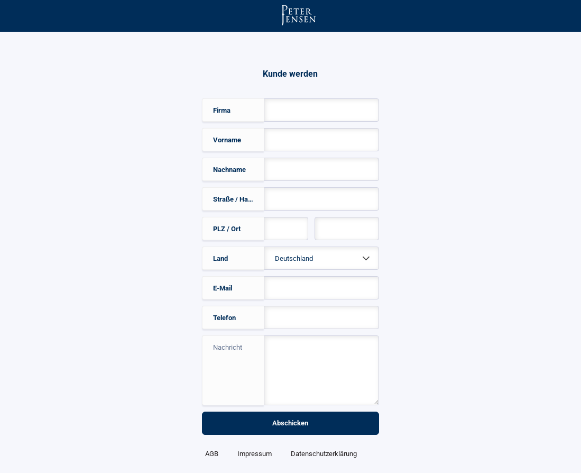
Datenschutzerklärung (324, 454)
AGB (211, 454)
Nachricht (227, 347)
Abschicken (290, 423)
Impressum (254, 454)
